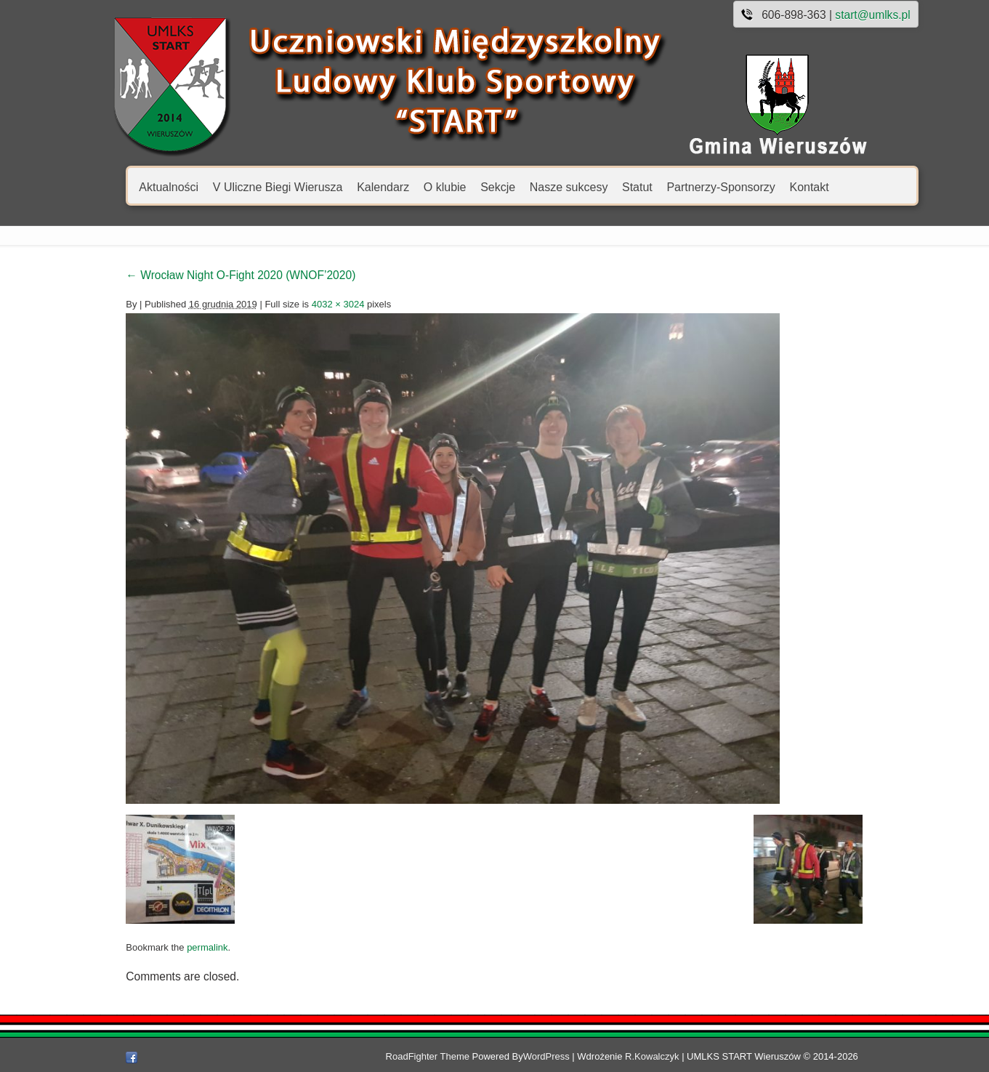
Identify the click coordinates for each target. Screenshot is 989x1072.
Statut (604, 186)
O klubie (411, 186)
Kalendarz (350, 186)
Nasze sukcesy (535, 186)
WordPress (577, 1056)
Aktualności (136, 186)
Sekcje (465, 186)
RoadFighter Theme (459, 1056)
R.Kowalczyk (683, 1056)
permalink (174, 947)
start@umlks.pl (839, 15)
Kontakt (776, 186)
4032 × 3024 (304, 304)
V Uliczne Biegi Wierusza (244, 186)
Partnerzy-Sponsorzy (688, 186)
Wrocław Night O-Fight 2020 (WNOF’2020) (208, 275)
